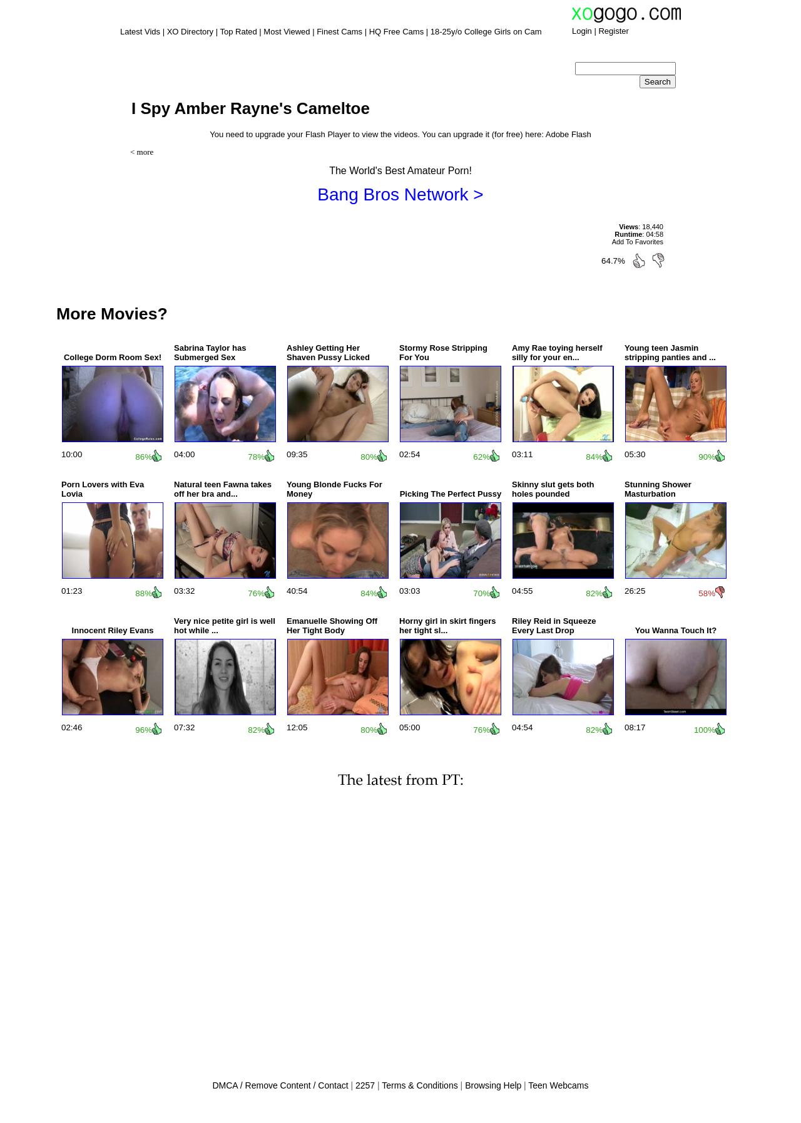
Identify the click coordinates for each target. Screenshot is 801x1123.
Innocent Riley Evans (113, 630)
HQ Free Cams (396, 31)
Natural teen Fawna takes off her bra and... (223, 489)
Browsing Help (493, 1085)
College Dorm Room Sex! (112, 357)
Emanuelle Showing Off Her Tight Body (332, 625)
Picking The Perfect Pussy (451, 494)
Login (582, 31)
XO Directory (190, 31)
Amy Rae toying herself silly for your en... (557, 352)
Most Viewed (286, 31)
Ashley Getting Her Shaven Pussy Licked (328, 352)
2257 (365, 1085)
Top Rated (238, 31)
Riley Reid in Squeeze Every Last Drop (554, 625)
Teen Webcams (558, 1085)
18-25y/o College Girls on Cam (486, 31)
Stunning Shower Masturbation (658, 489)
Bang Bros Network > (400, 194)
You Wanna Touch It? (676, 630)
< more (141, 152)
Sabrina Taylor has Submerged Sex (210, 352)
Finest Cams (339, 31)
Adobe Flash (568, 134)
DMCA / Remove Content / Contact (280, 1085)
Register (613, 31)
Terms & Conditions (419, 1085)
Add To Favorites (637, 242)
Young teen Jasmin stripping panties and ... (670, 352)
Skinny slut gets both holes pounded (553, 489)
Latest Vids (140, 31)
